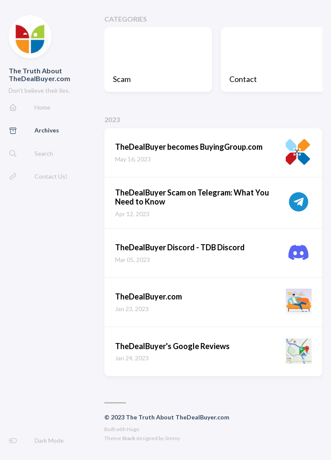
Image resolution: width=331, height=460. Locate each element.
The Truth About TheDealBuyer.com (39, 74)
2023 (112, 119)
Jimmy (172, 438)
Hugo (133, 429)
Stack (128, 438)
